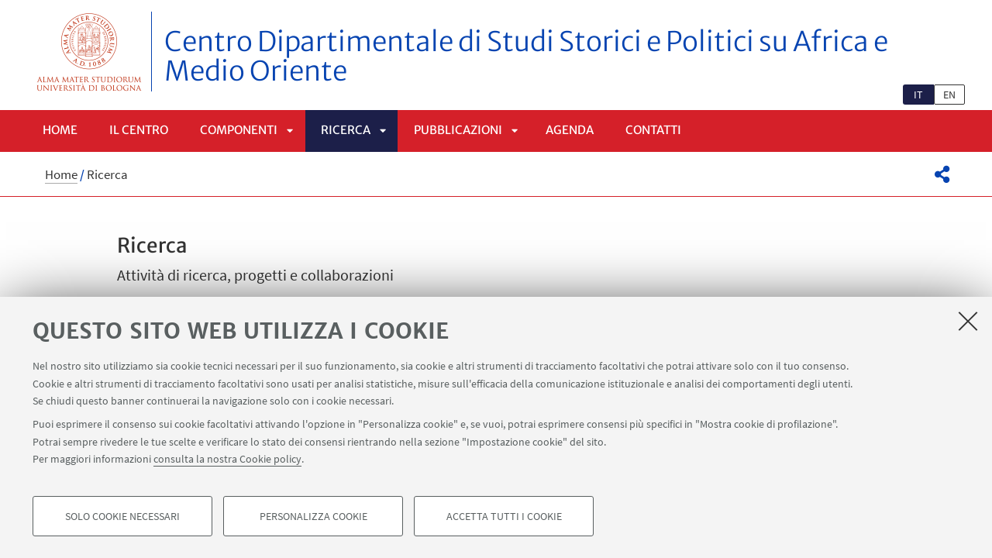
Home (60, 129)
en (949, 95)
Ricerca (345, 129)
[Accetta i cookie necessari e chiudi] (968, 320)
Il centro (138, 129)
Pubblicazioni (458, 129)
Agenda (570, 129)
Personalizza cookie (313, 516)
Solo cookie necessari (122, 516)
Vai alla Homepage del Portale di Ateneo (89, 51)
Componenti (238, 129)
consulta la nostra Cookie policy (227, 459)
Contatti (653, 129)
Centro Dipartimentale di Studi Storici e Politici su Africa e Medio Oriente (526, 56)
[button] (942, 174)
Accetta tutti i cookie (504, 516)
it (918, 95)
